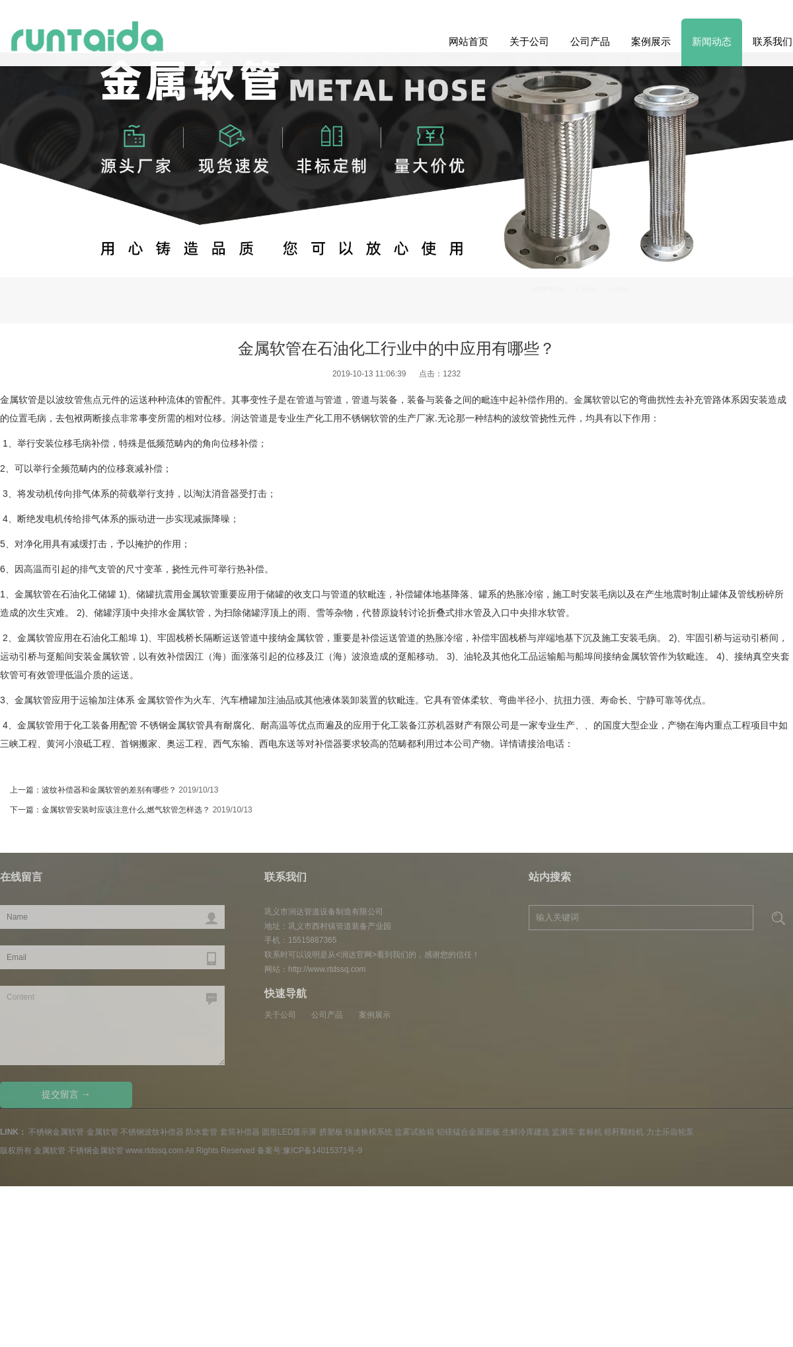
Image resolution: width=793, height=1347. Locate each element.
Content (112, 1025)
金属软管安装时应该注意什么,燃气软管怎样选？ (126, 809)
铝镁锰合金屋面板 (468, 1132)
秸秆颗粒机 (624, 1132)
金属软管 (18, 399)
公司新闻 (737, 295)
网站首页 (468, 41)
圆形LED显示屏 (289, 1132)
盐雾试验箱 (414, 1132)
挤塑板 (331, 1132)
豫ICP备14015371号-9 (322, 1150)
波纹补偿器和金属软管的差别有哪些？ (109, 790)
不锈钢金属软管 (56, 1132)
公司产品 (590, 41)
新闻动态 (712, 41)
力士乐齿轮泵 (670, 1132)
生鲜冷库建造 (526, 1132)
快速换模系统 (369, 1132)
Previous (761, 233)
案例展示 (651, 41)
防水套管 (201, 1132)
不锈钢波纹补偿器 (152, 1132)
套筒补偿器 (240, 1132)
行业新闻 (686, 295)
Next (32, 233)
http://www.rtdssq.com (326, 969)
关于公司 (529, 41)
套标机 (590, 1132)
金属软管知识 (627, 295)
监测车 (564, 1132)
